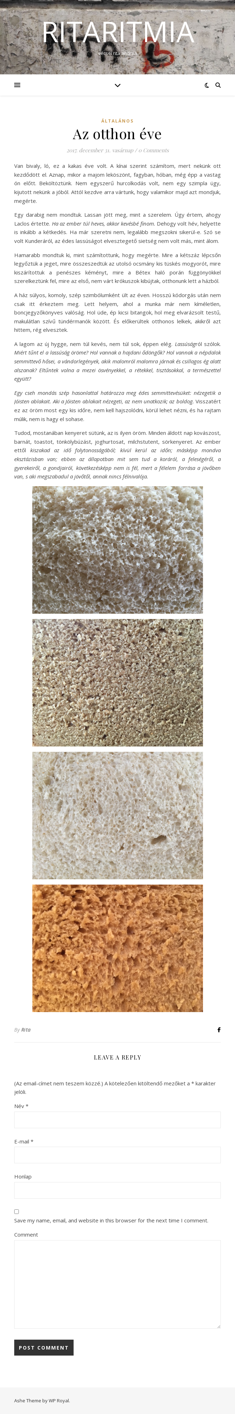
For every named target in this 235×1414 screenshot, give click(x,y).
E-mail (23, 1141)
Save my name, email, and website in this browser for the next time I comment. (111, 1220)
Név (21, 1105)
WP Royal (59, 1400)
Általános (117, 121)
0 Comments (153, 150)
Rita (26, 1029)
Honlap (23, 1176)
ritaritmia (117, 31)
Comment (26, 1234)
